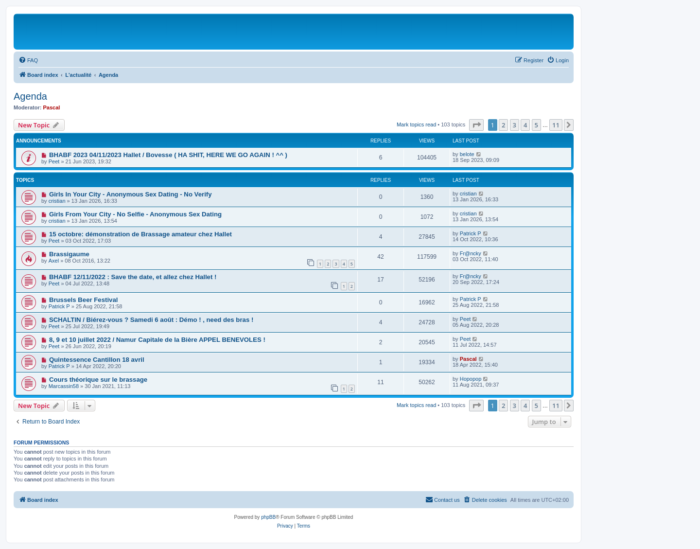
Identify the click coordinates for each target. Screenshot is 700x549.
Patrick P (470, 233)
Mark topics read (416, 124)
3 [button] (514, 125)
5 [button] (536, 125)
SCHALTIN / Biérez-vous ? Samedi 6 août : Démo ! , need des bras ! (151, 319)
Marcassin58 (64, 386)
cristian (57, 201)
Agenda (30, 96)
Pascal (51, 107)
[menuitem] (28, 60)
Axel (54, 261)
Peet (54, 161)
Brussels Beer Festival (83, 299)
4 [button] (525, 125)
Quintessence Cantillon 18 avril (96, 359)
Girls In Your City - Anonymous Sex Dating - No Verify (130, 194)
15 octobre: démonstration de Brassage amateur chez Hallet (140, 234)
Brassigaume (69, 254)
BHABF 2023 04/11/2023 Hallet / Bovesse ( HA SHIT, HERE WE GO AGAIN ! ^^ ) (168, 155)
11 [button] (556, 125)
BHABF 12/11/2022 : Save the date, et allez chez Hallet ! (132, 277)
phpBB (268, 517)
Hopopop (471, 379)
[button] (476, 125)
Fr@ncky (470, 253)
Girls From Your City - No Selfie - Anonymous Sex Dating (135, 214)
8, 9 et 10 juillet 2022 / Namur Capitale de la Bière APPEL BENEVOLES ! (157, 339)
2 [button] (503, 125)
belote (467, 154)
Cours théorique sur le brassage (98, 379)
